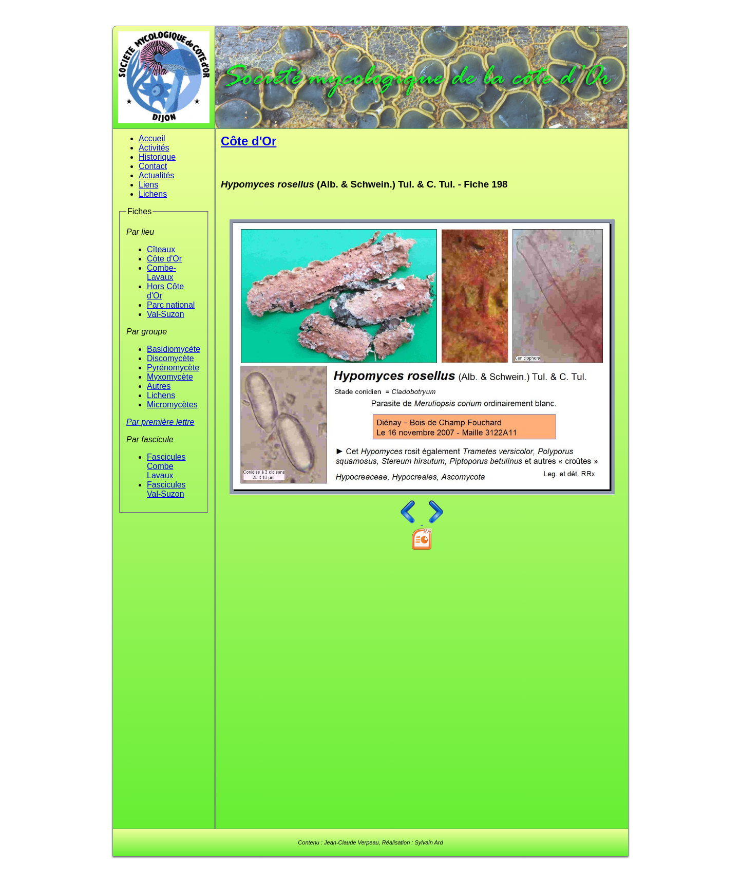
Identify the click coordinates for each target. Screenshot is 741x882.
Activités (154, 147)
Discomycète (170, 358)
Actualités (156, 175)
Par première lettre (160, 422)
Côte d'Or (164, 258)
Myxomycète (170, 376)
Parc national (171, 305)
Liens (148, 184)
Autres (158, 386)
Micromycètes (172, 404)
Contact (153, 166)
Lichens (153, 194)
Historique (157, 157)
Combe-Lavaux (161, 273)
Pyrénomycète (173, 367)
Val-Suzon (165, 314)
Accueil (152, 138)
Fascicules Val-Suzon (166, 489)
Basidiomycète (173, 349)
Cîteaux (161, 249)
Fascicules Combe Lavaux (166, 466)
